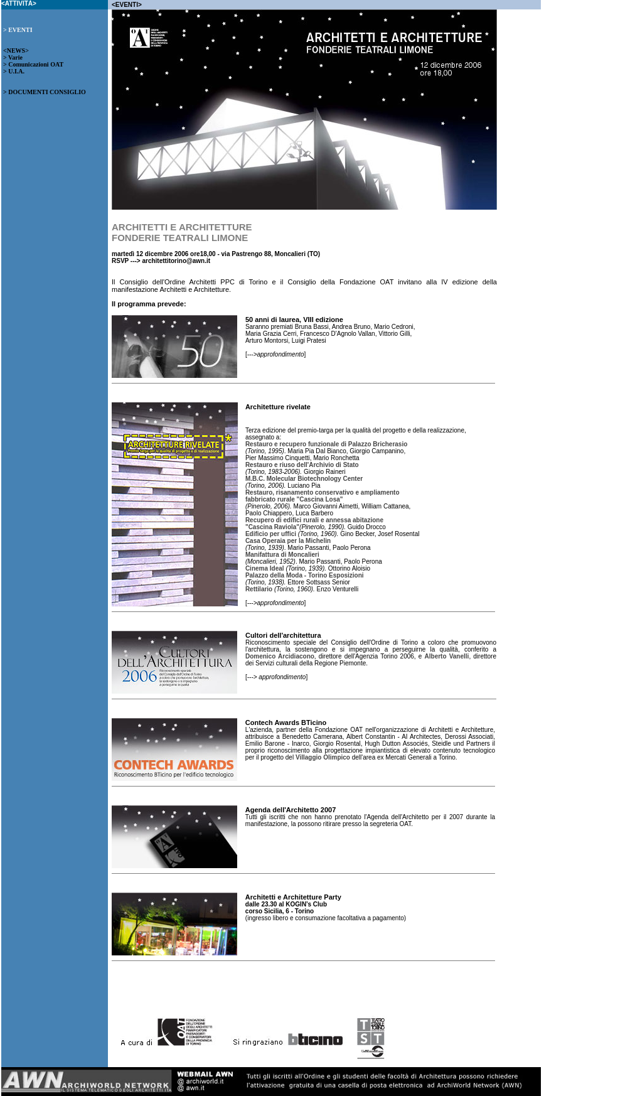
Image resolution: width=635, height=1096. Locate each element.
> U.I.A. (13, 71)
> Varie (13, 57)
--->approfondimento (275, 354)
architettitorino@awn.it (176, 260)
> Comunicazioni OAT (33, 64)
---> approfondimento (276, 677)
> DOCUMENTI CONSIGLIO (44, 92)
